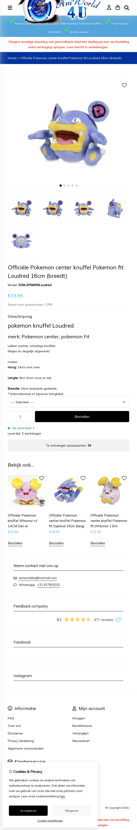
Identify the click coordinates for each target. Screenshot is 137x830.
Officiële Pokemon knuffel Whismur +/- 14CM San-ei (23, 520)
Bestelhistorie (82, 726)
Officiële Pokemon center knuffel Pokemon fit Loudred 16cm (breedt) (70, 58)
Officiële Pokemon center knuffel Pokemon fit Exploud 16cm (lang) (67, 520)
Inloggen (78, 718)
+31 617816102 (48, 585)
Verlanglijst (80, 733)
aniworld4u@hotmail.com (38, 578)
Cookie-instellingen (50, 820)
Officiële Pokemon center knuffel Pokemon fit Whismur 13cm (108, 520)
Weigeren (71, 810)
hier (62, 796)
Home (12, 58)
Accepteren (28, 810)
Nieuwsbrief (81, 741)
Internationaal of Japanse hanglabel (35, 394)
